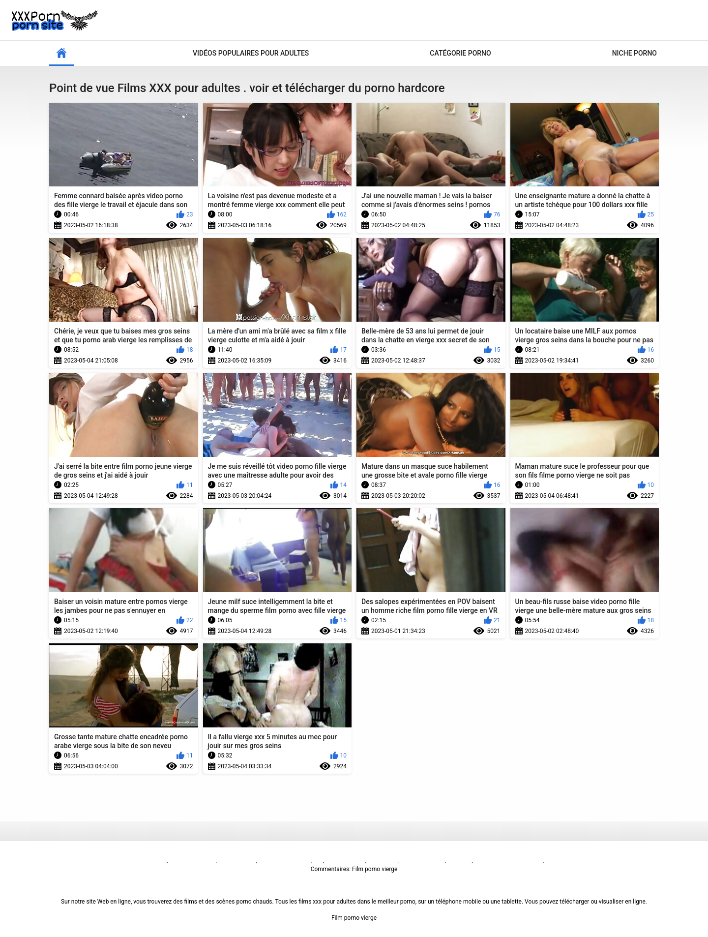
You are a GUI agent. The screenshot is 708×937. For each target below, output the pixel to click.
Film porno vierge (144, 860)
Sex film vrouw (237, 860)
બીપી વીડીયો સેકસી (192, 860)
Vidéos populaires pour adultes (251, 53)
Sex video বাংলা (345, 860)
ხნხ (318, 860)
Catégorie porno (460, 53)
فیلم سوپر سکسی (422, 860)
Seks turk (459, 860)
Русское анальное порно (508, 860)
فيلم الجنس (382, 860)
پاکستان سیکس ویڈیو (285, 860)
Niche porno (634, 53)
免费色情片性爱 (566, 860)
